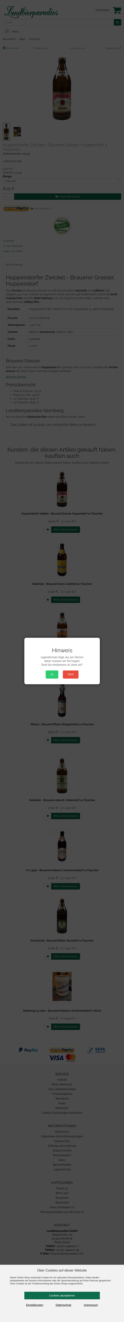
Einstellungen (34, 1305)
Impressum (91, 1305)
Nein (71, 674)
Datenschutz (63, 1305)
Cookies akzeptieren (62, 1295)
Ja (52, 674)
